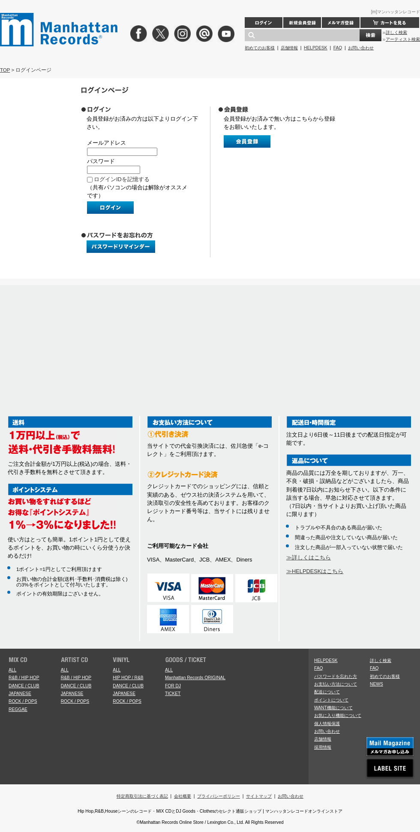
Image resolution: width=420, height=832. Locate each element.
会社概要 (182, 796)
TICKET (172, 693)
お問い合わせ (361, 48)
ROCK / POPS (23, 701)
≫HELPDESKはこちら (314, 571)
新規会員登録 (302, 22)
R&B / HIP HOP (24, 677)
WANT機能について (333, 707)
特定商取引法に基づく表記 (142, 796)
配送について (327, 691)
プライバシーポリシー (218, 796)
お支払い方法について (335, 684)
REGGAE (18, 709)
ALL (12, 670)
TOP (5, 70)
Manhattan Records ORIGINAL (195, 677)
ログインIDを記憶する (122, 179)
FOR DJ (173, 685)
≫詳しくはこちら (308, 557)
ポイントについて (331, 700)
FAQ (337, 48)
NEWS (376, 684)
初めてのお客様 (260, 48)
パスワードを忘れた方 (335, 676)
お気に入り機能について (337, 715)
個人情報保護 (327, 723)
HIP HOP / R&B (128, 677)
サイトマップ (259, 796)
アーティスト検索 (403, 39)
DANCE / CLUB (24, 685)
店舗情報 (289, 48)
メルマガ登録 (341, 22)
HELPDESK (315, 48)
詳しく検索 (396, 32)
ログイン (263, 22)
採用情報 (322, 747)
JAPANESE (20, 693)
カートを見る (389, 22)
